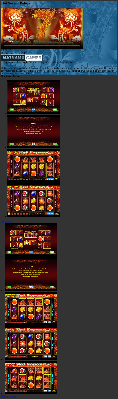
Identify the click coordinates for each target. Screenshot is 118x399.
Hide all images (9, 396)
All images (6, 221)
